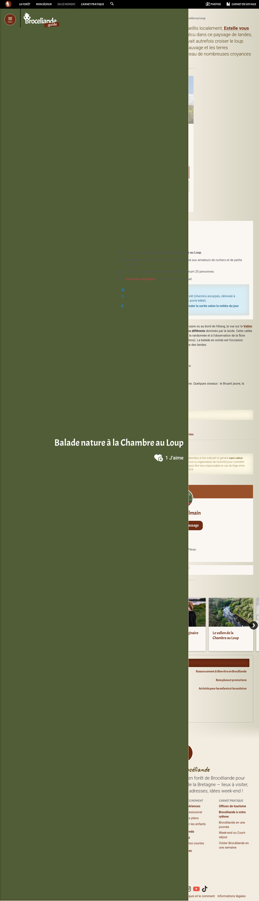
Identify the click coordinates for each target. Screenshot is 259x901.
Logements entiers (161, 822)
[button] (117, 4)
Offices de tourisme (232, 806)
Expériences (192, 806)
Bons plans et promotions (231, 680)
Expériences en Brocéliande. (136, 663)
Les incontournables (126, 870)
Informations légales (232, 896)
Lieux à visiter (121, 812)
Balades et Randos (125, 824)
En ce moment (69, 5)
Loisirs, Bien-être (123, 830)
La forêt (25, 5)
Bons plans (191, 818)
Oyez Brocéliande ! (131, 706)
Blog (187, 837)
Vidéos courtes (194, 843)
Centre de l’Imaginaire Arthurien (181, 635)
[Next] (253, 625)
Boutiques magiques (126, 861)
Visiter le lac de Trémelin (128, 635)
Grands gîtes (156, 828)
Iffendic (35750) (165, 445)
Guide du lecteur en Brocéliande (139, 714)
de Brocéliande (127, 876)
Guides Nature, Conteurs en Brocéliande (122, 840)
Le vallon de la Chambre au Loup (226, 635)
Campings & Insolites (162, 834)
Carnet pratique (97, 5)
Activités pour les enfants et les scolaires (222, 688)
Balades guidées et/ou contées (174, 434)
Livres (188, 851)
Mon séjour (45, 5)
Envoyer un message (183, 525)
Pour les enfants (195, 824)
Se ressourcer (193, 812)
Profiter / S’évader (124, 806)
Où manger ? (121, 818)
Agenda (125, 697)
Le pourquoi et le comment (196, 896)
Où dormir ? (156, 806)
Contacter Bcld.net (162, 896)
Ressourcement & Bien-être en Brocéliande (221, 671)
